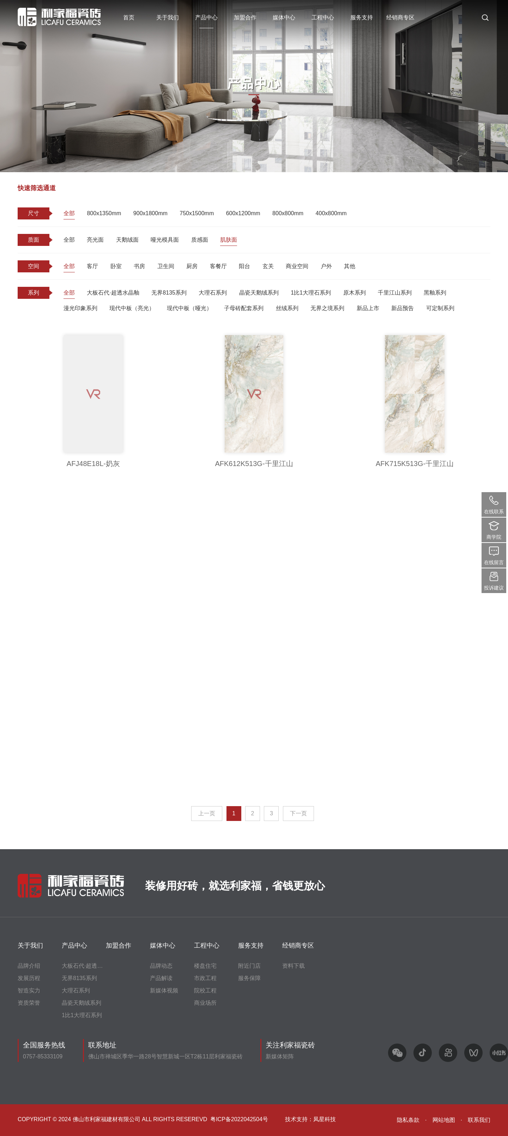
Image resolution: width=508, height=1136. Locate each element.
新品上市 (368, 308)
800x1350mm (104, 213)
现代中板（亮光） (132, 308)
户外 (326, 266)
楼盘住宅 (205, 966)
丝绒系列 (287, 308)
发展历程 (29, 978)
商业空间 (297, 266)
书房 (139, 266)
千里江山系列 (395, 293)
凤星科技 (324, 1119)
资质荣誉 (29, 1003)
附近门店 (249, 966)
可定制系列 (440, 308)
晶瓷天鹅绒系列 (259, 293)
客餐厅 (218, 266)
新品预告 (402, 308)
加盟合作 (245, 17)
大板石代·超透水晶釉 (113, 293)
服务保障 (249, 978)
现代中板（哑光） (189, 308)
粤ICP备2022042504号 (239, 1119)
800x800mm (287, 213)
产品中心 (206, 17)
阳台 (244, 266)
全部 (69, 213)
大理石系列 (213, 293)
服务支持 (361, 17)
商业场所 (205, 1003)
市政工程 (205, 978)
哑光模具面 (165, 240)
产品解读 (161, 978)
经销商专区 (400, 17)
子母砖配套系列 (244, 308)
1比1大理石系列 (311, 293)
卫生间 (165, 266)
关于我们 (167, 17)
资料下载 (293, 966)
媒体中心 (284, 17)
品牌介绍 (29, 966)
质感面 (199, 240)
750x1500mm (197, 213)
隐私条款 (408, 1120)
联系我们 (479, 1120)
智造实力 (29, 990)
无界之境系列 (327, 308)
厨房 (192, 266)
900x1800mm (150, 213)
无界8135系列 (169, 293)
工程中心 (323, 17)
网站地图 (444, 1120)
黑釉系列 (435, 293)
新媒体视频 (164, 990)
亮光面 (95, 240)
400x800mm (331, 213)
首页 (128, 17)
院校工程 (205, 990)
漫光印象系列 (80, 308)
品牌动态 (161, 966)
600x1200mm (243, 213)
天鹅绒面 (127, 240)
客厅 (92, 266)
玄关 (268, 266)
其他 (349, 266)
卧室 (116, 266)
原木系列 (354, 293)
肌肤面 (228, 240)
